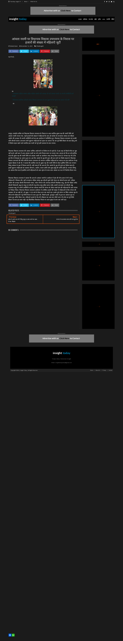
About (25, 1)
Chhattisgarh (40, 46)
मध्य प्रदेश (91, 19)
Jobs (103, 19)
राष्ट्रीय (95, 19)
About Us (98, 370)
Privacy (104, 370)
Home (91, 370)
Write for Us (33, 1)
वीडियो (112, 19)
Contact (110, 370)
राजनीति (108, 19)
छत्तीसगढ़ (85, 19)
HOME (80, 19)
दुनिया (99, 19)
